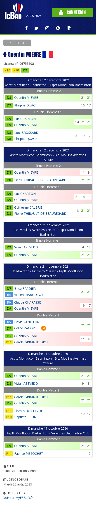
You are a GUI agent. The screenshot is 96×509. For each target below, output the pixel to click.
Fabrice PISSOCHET (28, 453)
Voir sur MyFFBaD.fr (18, 497)
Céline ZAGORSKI (27, 328)
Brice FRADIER (25, 288)
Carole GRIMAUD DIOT (31, 342)
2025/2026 (34, 16)
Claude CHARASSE (27, 302)
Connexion (72, 12)
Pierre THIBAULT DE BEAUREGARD (40, 180)
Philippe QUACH (25, 105)
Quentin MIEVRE (26, 97)
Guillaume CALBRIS (28, 207)
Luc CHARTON (25, 119)
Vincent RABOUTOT (28, 294)
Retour (19, 42)
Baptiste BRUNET (27, 417)
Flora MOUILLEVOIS (29, 411)
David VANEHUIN (27, 322)
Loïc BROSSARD (26, 132)
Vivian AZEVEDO (26, 247)
